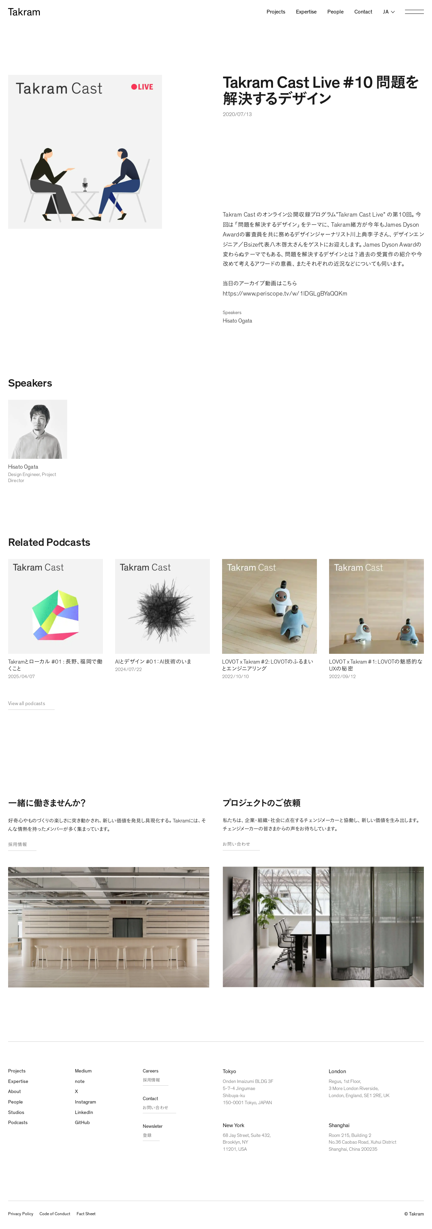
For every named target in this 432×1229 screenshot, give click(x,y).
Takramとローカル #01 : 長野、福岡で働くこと (53, 666)
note (80, 1084)
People (335, 12)
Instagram (86, 1105)
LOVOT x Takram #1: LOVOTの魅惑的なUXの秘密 (374, 666)
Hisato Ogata (239, 321)
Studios (16, 1116)
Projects (276, 12)
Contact (363, 12)
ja (386, 12)
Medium (84, 1073)
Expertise (306, 12)
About (15, 1094)
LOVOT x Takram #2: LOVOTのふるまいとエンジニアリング (269, 666)
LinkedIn (84, 1116)
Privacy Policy (21, 1215)
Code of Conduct (59, 1215)
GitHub (83, 1127)
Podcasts (18, 1127)
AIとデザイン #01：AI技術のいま (155, 663)
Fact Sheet (94, 1215)
